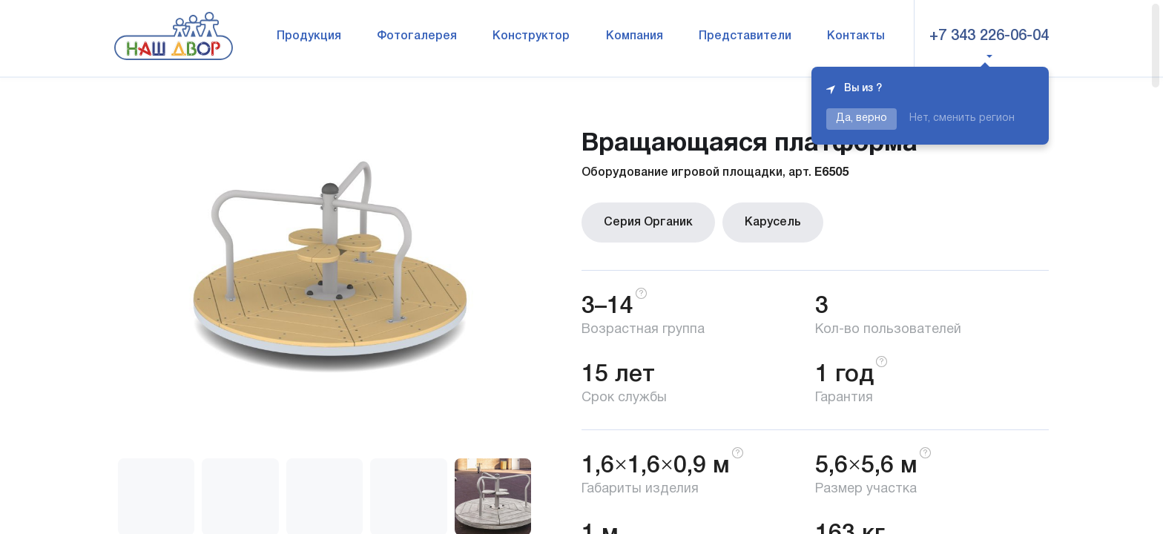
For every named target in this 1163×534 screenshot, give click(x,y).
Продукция (309, 36)
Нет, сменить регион (962, 118)
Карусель (773, 222)
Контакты (856, 36)
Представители (745, 36)
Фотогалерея (417, 36)
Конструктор (531, 36)
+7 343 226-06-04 (989, 36)
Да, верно (861, 118)
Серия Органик (648, 222)
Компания (634, 36)
